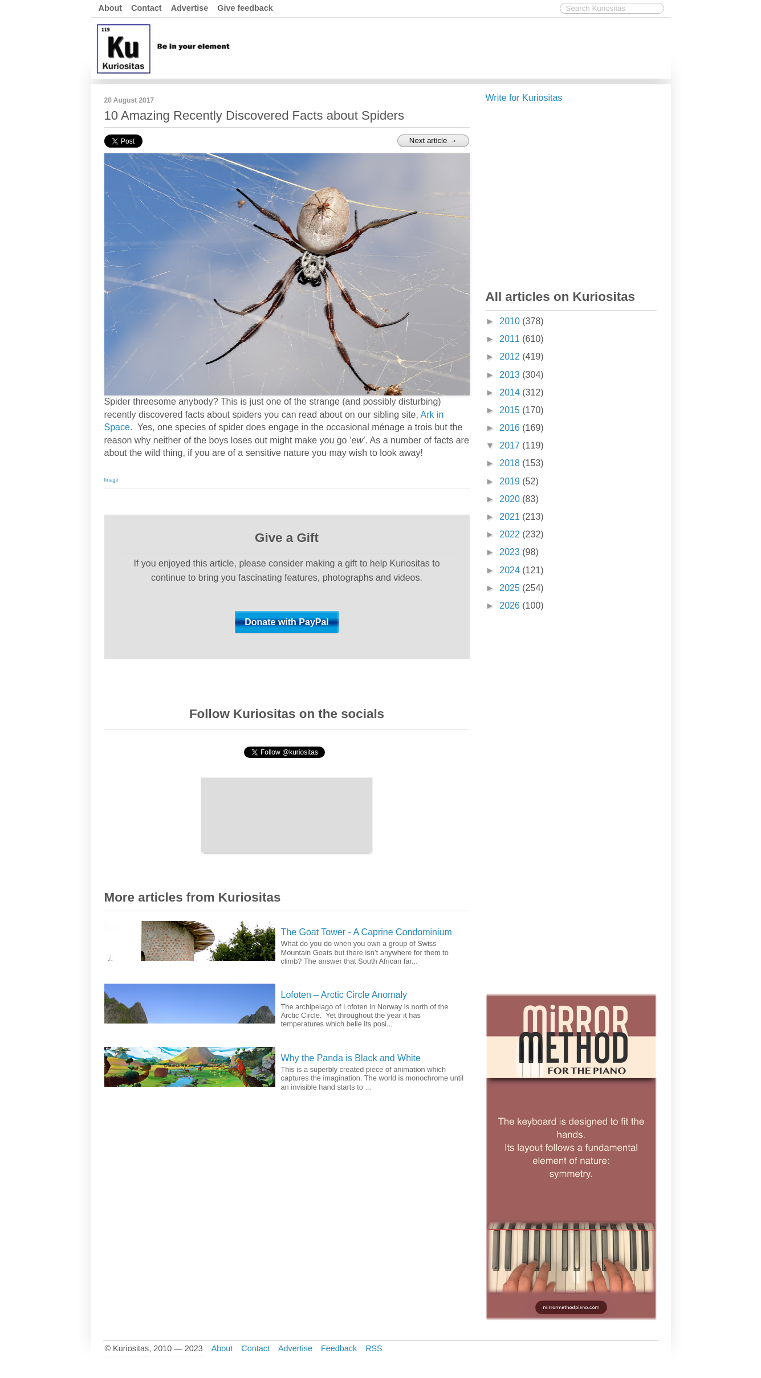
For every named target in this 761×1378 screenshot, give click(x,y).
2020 (510, 499)
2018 (510, 463)
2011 (510, 339)
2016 (510, 428)
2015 (510, 410)
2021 (510, 516)
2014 (510, 392)
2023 (510, 552)
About (111, 8)
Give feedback (245, 8)
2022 (510, 534)
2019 (510, 481)
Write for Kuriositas (524, 98)
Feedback (339, 1348)
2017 (510, 445)
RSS (373, 1348)
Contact (146, 8)
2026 (510, 605)
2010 (510, 321)
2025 (510, 588)
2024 (510, 570)
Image (111, 480)
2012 (510, 356)
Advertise (190, 8)
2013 (510, 375)
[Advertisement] (460, 47)
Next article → (433, 140)
